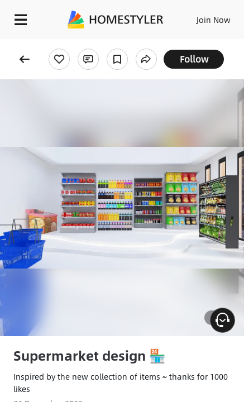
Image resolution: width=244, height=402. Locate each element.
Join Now (214, 19)
